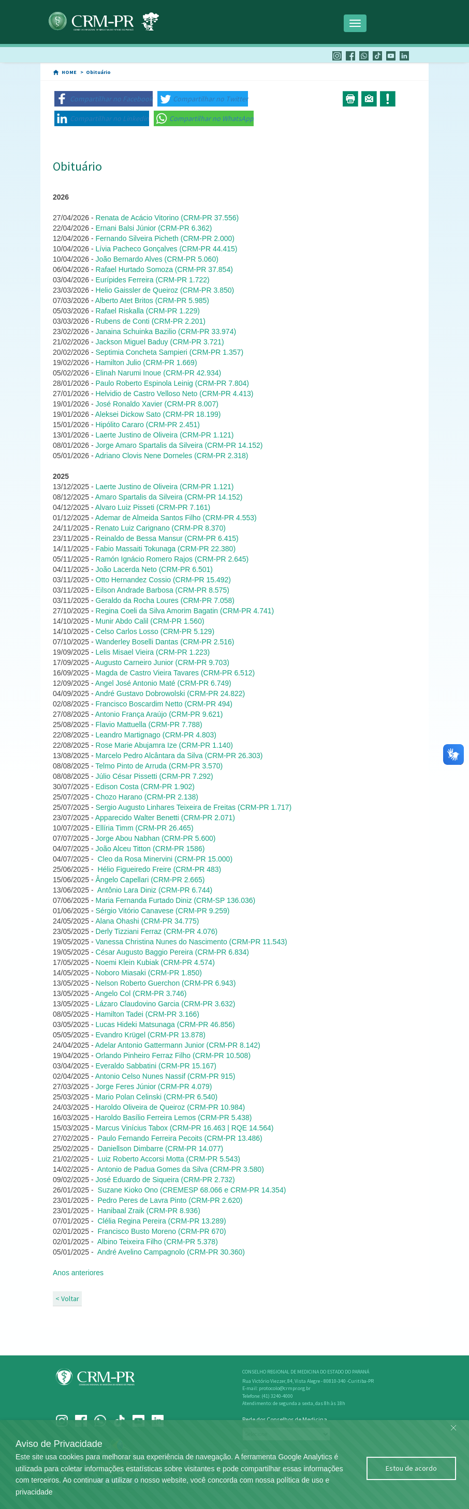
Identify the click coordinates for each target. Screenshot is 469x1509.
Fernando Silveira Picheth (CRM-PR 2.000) (165, 238)
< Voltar (67, 1298)
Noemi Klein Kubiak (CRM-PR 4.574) (156, 962)
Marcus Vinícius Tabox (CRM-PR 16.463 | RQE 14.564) (185, 1128)
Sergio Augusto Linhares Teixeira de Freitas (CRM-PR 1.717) (194, 807)
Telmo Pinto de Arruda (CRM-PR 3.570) (159, 766)
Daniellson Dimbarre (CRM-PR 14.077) (160, 1148)
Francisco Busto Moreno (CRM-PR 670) (161, 1231)
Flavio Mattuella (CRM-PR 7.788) (149, 724)
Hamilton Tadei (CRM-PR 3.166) (147, 1014)
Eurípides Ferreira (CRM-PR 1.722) (153, 280)
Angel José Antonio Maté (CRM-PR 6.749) (163, 683)
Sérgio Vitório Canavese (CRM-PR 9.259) (163, 911)
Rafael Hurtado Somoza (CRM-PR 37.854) (164, 269)
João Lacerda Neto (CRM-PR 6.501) (154, 569)
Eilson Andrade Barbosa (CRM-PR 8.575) (162, 590)
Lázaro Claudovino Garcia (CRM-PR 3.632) (166, 1004)
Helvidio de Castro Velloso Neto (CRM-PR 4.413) (175, 393)
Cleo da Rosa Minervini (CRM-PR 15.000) (164, 859)
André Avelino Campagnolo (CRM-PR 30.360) (171, 1252)
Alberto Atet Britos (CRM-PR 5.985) (152, 300)
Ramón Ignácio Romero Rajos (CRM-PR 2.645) (172, 559)
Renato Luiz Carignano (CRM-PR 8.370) (161, 528)
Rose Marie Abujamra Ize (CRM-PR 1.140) (164, 745)
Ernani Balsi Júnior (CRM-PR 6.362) (154, 228)
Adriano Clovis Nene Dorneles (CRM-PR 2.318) (171, 455)
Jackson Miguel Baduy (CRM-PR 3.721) (160, 342)
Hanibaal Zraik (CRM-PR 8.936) (148, 1210)
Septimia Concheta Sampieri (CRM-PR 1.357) (170, 352)
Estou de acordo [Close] (411, 1468)
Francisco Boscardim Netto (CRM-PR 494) (164, 704)
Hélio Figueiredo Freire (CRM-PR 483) (159, 869)
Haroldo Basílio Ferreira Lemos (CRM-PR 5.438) (174, 1117)
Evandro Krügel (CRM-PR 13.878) (151, 1035)
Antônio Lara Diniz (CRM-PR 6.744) (155, 890)
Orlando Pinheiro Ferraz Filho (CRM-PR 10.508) (172, 1055)
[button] (103, 99)
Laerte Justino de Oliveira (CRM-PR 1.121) (165, 435)
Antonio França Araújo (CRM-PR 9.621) (159, 714)
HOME (69, 72)
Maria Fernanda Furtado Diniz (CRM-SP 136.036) (176, 900)
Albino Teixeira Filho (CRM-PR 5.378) (157, 1242)
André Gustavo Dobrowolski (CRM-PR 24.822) (170, 693)
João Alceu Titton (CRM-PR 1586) (150, 848)
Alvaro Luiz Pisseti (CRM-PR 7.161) (153, 507)
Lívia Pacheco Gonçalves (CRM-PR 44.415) (167, 249)
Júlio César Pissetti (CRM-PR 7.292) (154, 776)
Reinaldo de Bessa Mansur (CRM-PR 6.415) (167, 538)
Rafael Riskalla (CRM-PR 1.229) (148, 311)
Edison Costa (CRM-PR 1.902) (145, 786)
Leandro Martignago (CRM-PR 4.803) (156, 735)
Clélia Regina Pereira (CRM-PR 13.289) (161, 1221)
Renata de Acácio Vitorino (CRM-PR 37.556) (167, 218)
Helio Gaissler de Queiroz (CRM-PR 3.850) (165, 290)
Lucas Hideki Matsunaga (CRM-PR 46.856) (165, 1024)
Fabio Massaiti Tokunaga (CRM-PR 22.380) (166, 549)
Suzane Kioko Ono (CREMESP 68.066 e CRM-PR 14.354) (191, 1190)
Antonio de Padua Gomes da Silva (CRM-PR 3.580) (180, 1169)
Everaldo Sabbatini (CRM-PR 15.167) (156, 1066)
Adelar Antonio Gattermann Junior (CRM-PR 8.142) (177, 1045)
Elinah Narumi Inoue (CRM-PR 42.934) (159, 373)
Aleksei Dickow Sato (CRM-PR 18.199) (158, 414)
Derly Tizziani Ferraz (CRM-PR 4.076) (157, 931)
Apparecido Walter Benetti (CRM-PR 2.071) (165, 817)
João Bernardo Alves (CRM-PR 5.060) (157, 259)
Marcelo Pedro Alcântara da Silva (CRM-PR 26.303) (179, 755)
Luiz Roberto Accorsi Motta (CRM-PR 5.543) (168, 1159)
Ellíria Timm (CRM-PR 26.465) (145, 828)
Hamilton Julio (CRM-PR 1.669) (146, 362)
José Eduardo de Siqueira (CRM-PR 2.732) (165, 1179)
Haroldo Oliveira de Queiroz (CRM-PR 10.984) (170, 1107)
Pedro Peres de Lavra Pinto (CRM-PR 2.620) (169, 1200)
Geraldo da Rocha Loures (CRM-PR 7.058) (165, 600)
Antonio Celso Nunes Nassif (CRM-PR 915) (165, 1076)
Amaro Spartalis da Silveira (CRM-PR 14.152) (169, 497)
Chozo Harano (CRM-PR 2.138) (147, 797)
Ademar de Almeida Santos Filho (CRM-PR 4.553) (176, 518)
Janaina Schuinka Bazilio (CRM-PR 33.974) (166, 331)
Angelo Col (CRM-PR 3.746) (141, 993)
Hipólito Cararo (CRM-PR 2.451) (148, 424)
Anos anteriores (78, 1273)
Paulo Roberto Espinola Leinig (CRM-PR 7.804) (172, 383)
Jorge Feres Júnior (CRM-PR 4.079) (154, 1086)
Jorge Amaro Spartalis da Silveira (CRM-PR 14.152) (179, 445)
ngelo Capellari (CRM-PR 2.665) (150, 880)
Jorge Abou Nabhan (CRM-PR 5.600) (156, 838)
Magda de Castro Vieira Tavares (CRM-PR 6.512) (175, 673)
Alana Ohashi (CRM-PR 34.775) (147, 921)
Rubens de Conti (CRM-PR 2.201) (151, 321)
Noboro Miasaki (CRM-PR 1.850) (149, 973)
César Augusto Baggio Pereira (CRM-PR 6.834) (172, 952)
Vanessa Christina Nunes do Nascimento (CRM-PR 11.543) (191, 942)
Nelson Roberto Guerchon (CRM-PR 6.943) (166, 983)
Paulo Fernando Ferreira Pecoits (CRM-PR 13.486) (179, 1138)
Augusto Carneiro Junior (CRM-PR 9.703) (162, 662)
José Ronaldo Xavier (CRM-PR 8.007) (157, 404)
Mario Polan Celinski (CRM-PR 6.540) (156, 1097)
